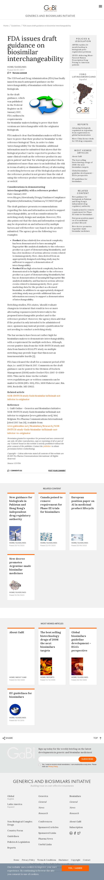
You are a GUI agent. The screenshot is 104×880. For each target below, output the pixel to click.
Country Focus (15, 830)
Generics (43, 796)
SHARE (8, 738)
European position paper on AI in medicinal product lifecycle (83, 220)
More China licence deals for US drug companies (83, 139)
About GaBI (77, 156)
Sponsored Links (47, 833)
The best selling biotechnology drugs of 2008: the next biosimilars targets (82, 163)
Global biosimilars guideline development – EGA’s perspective (82, 173)
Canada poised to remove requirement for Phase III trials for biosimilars (83, 212)
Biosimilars (75, 796)
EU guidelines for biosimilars (79, 180)
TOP (97, 738)
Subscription (76, 827)
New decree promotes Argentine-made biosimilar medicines (82, 228)
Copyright (75, 860)
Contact (86, 860)
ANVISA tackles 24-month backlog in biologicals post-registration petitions (81, 48)
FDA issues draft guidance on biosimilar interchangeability (47, 26)
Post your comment (20, 73)
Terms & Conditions (46, 860)
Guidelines (15, 26)
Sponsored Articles (48, 827)
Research (43, 813)
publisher (47, 446)
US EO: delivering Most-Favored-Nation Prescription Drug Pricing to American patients (82, 60)
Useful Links (45, 844)
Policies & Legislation (18, 842)
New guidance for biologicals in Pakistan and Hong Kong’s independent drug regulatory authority (81, 201)
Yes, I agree (75, 868)
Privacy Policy (53, 766)
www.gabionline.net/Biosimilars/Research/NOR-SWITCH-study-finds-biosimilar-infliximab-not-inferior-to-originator (33, 429)
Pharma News (45, 838)
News (41, 807)
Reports (11, 847)
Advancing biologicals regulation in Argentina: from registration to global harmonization (82, 131)
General (42, 801)
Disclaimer (63, 860)
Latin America (21, 805)
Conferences (45, 821)
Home (6, 26)
